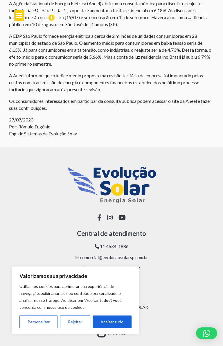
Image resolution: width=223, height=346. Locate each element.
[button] (206, 333)
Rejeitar (75, 321)
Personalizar (39, 321)
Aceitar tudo (111, 321)
